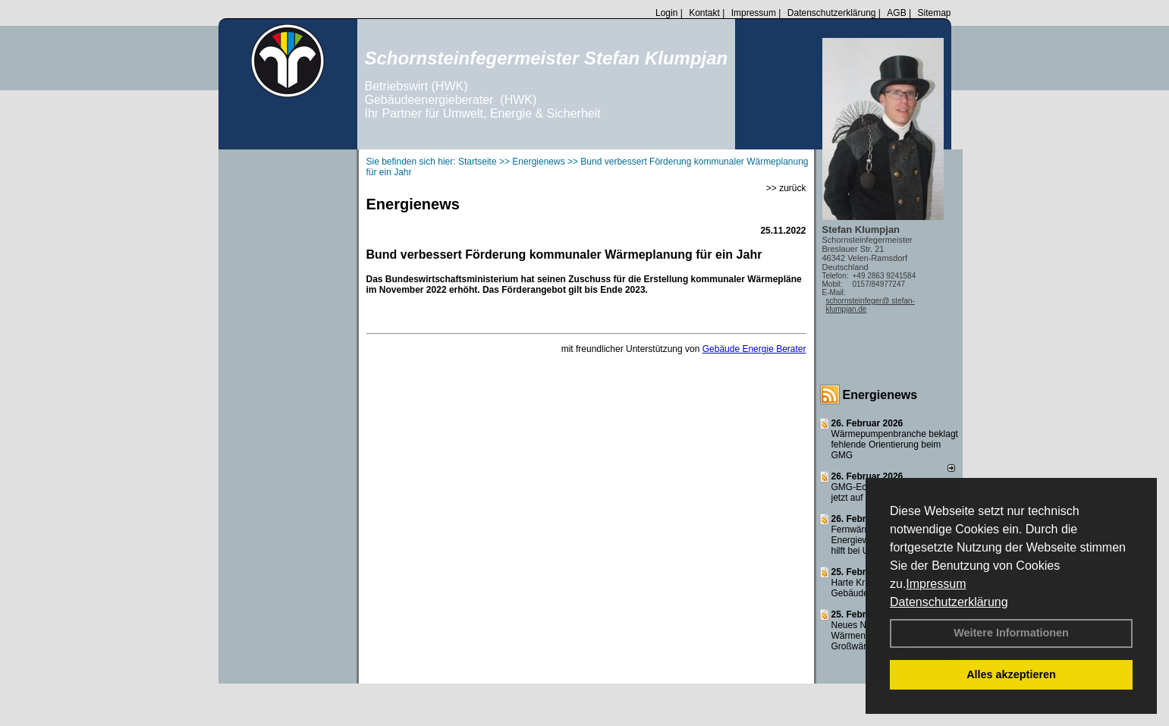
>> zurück (786, 188)
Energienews (880, 394)
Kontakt (704, 13)
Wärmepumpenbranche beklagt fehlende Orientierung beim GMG (894, 444)
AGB (896, 13)
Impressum (936, 583)
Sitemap (934, 13)
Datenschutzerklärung (949, 602)
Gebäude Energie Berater (754, 349)
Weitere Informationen (1011, 633)
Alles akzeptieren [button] (1011, 674)
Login (666, 13)
